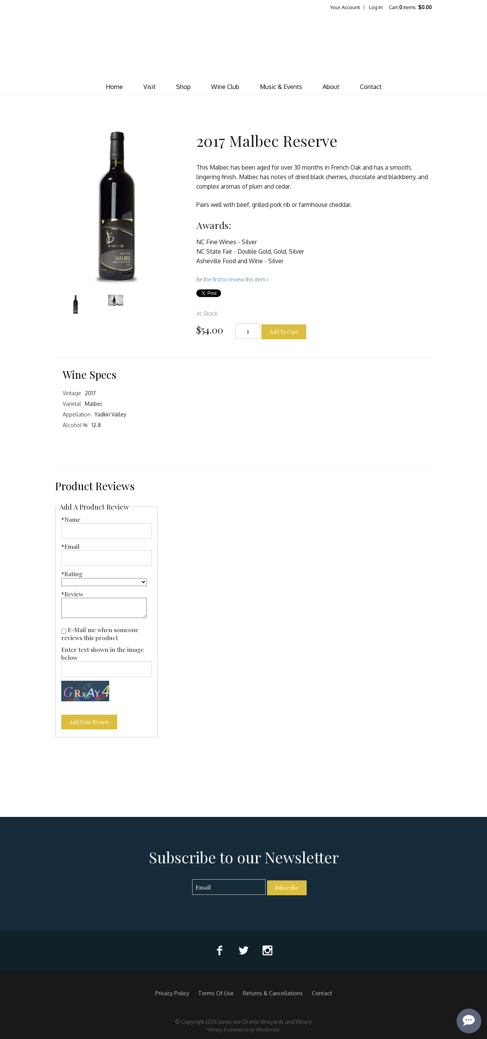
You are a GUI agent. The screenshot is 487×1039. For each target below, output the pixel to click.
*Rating (72, 574)
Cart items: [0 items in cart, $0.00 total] (410, 7)
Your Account (345, 7)
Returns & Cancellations (273, 993)
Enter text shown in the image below (102, 653)
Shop (183, 87)
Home (114, 87)
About (331, 87)
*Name (70, 519)
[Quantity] (248, 331)
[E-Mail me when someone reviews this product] (63, 631)
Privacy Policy (172, 993)
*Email (70, 546)
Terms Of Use (216, 993)
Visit (149, 87)
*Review (72, 594)
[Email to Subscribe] (229, 887)
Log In (376, 7)
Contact (371, 87)
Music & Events (281, 87)
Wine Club (225, 87)
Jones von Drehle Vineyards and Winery (243, 45)
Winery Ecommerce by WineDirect (243, 1029)
